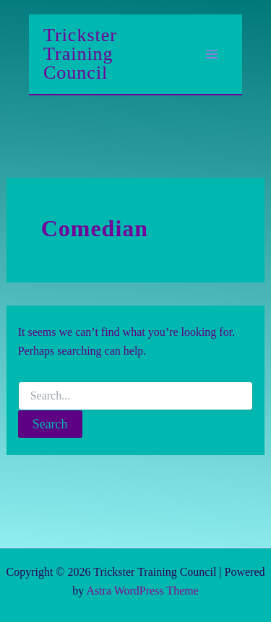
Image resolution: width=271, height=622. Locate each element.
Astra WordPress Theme (142, 590)
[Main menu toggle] (212, 54)
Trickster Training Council (80, 54)
